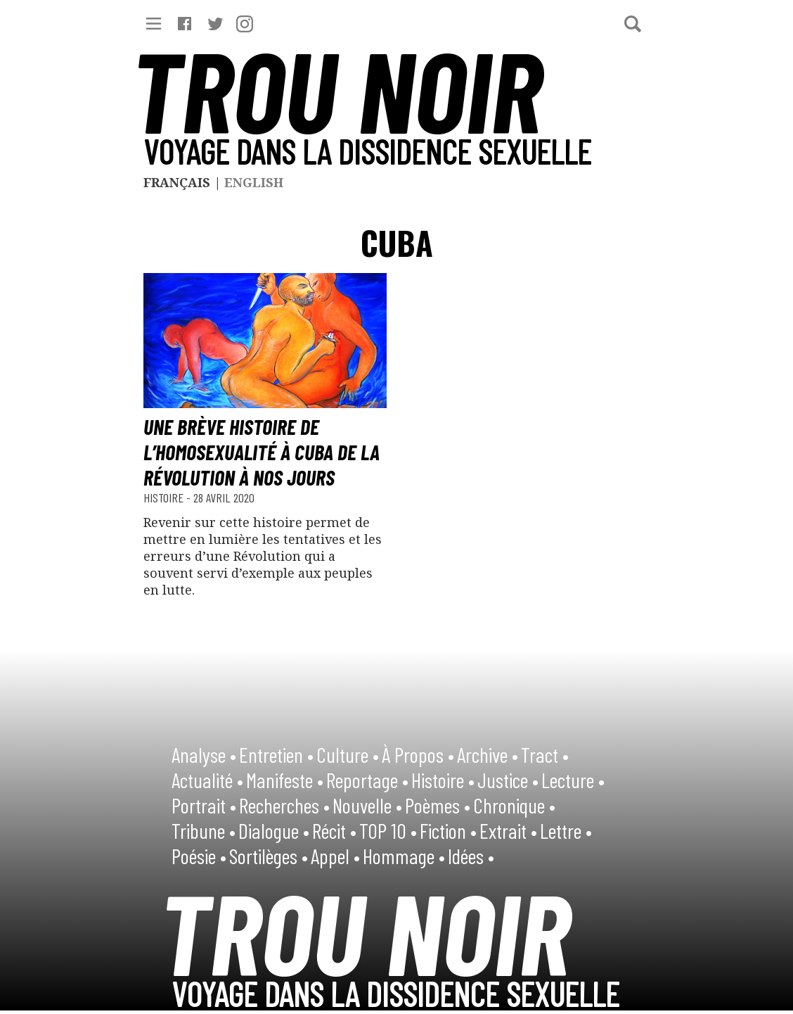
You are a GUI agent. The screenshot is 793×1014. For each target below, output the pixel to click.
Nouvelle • (367, 805)
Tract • (545, 754)
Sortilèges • (268, 855)
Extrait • (508, 830)
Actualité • (207, 779)
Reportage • (367, 779)
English (253, 182)
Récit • (334, 830)
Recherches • (284, 805)
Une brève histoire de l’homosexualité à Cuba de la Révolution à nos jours (261, 452)
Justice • (508, 779)
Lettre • (566, 830)
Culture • (347, 754)
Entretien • (276, 754)
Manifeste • (284, 779)
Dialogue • (273, 830)
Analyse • (204, 754)
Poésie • (199, 855)
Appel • (335, 855)
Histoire (164, 497)
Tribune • (204, 830)
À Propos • (418, 754)
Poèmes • (437, 805)
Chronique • (514, 805)
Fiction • (448, 830)
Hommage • (404, 855)
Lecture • (573, 779)
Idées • (471, 855)
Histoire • (443, 779)
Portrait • (204, 805)
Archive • (487, 754)
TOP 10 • (388, 830)
